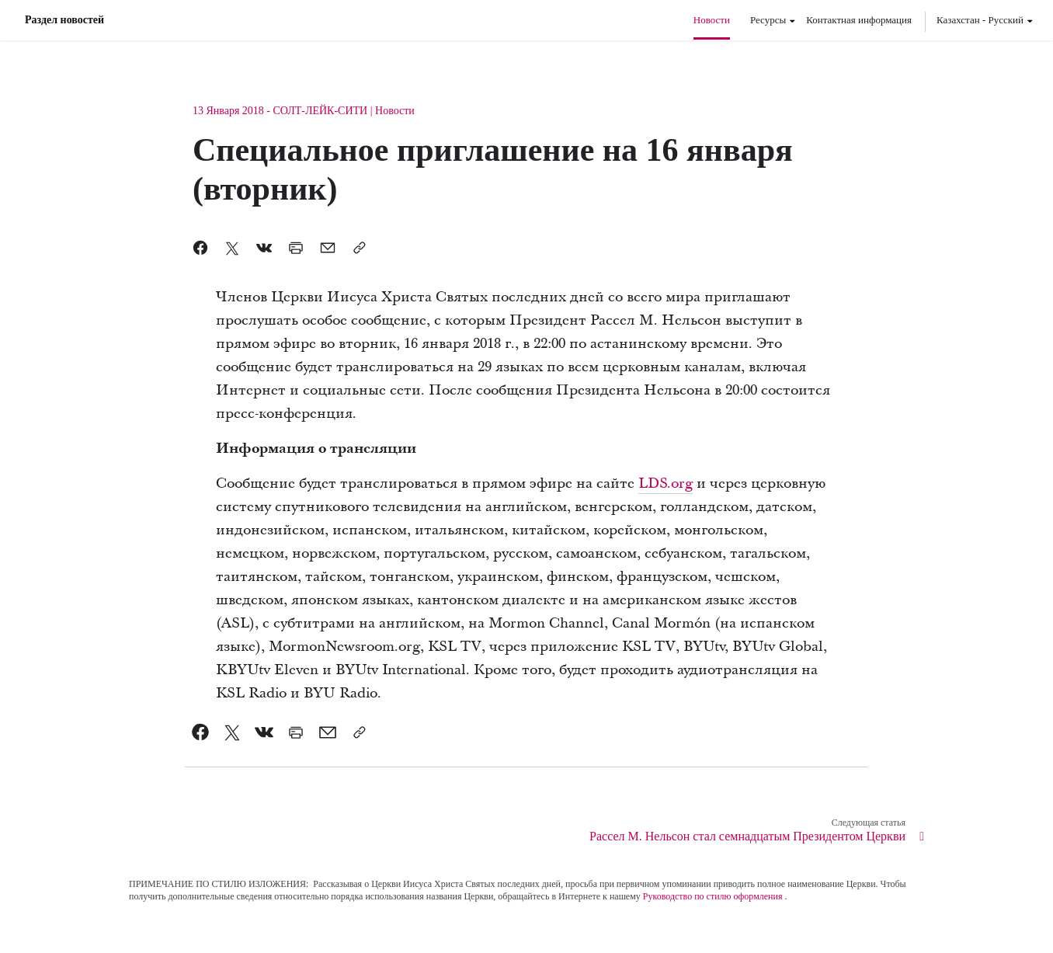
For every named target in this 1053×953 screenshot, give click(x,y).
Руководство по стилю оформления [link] (713, 896)
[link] (201, 732)
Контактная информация (859, 20)
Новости (711, 20)
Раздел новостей (64, 20)
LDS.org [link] (665, 483)
